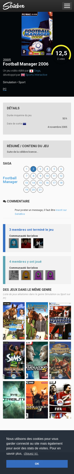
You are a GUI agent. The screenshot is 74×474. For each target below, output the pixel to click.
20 (33, 189)
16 (47, 182)
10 (47, 175)
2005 (7, 60)
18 (61, 182)
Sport (22, 82)
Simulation (9, 82)
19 (26, 189)
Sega (37, 70)
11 (54, 175)
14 (33, 182)
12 (61, 175)
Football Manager (10, 180)
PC (5, 89)
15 (40, 182)
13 (26, 182)
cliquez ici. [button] (31, 453)
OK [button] (37, 463)
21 (40, 189)
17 (54, 182)
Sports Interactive (36, 74)
